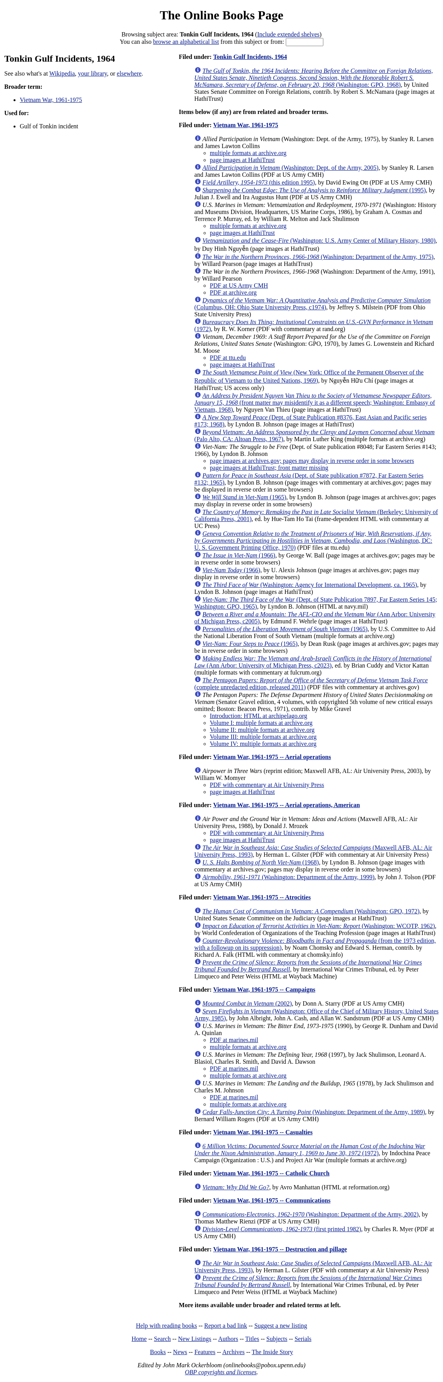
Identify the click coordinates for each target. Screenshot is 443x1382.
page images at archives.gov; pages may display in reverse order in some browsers (312, 460)
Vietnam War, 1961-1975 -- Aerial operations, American (286, 805)
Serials (303, 1338)
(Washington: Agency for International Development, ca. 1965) (310, 584)
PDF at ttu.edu (228, 357)
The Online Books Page (221, 15)
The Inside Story (272, 1352)
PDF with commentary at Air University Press (267, 785)
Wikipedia (62, 73)
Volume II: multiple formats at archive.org (262, 729)
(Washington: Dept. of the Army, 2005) (291, 167)
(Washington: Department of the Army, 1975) (318, 257)
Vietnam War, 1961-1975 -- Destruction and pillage (280, 1249)
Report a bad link (225, 1325)
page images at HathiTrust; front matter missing (269, 467)
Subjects (276, 1338)
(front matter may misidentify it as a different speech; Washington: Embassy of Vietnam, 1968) (314, 402)
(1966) (239, 555)
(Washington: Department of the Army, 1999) (288, 877)
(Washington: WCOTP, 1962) (319, 926)
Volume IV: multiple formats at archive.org (263, 743)
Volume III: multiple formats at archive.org (263, 736)
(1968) (261, 862)
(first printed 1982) (282, 1229)
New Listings (194, 1338)
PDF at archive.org (233, 292)
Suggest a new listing (280, 1325)
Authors (228, 1338)
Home (139, 1338)
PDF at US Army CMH (239, 285)
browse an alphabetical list (186, 41)
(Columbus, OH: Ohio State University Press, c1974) (312, 304)
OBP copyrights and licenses (220, 1372)
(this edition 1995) (259, 182)
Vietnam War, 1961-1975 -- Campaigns (264, 989)
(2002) (247, 1003)
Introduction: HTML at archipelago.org (258, 716)
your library (92, 73)
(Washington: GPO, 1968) (313, 77)
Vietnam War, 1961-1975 (51, 100)
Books (158, 1352)
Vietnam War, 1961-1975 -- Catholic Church (271, 1173)
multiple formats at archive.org (248, 153)
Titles (252, 1338)
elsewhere (129, 73)
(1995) (314, 190)
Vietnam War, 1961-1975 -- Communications (271, 1200)
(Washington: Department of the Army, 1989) (314, 1112)
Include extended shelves (288, 34)
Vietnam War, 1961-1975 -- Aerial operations (272, 757)
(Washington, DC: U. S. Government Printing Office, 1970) (313, 540)
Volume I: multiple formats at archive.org (261, 722)
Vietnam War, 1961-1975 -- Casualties (263, 1132)
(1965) (244, 497)
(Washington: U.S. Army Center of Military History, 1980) (319, 240)
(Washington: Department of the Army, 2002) (311, 1214)
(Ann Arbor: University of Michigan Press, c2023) (313, 662)
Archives (233, 1352)
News (180, 1352)
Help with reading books (166, 1325)
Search (162, 1338)
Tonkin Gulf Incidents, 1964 (250, 56)
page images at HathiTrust (242, 160)
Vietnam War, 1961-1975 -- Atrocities (262, 897)
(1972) (309, 1149)
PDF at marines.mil (234, 1040)
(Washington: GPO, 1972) (311, 911)
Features (204, 1352)
